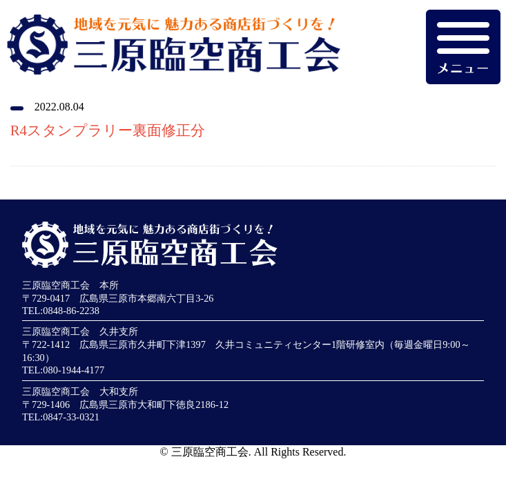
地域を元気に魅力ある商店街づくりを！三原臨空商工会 (170, 52)
